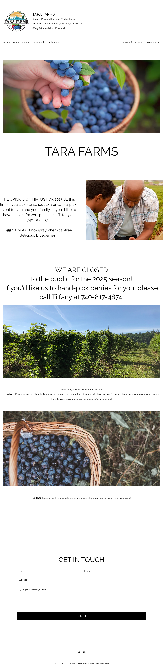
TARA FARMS (43, 14)
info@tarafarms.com (131, 42)
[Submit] (81, 616)
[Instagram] (84, 652)
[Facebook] (79, 652)
